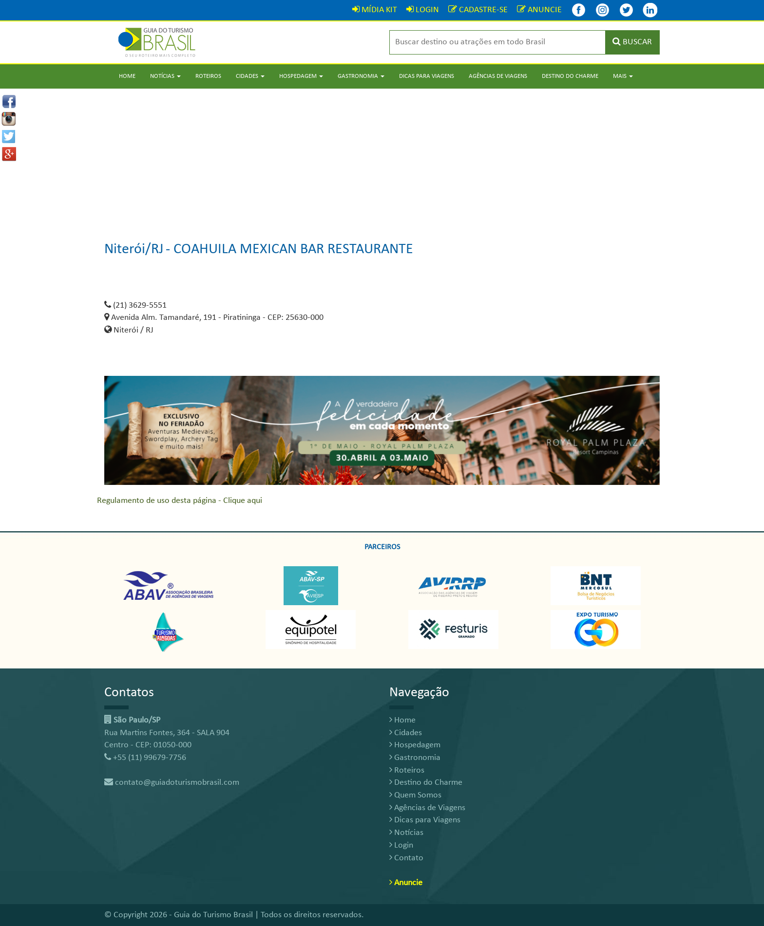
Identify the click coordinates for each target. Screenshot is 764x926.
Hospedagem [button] (301, 76)
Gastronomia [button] (361, 76)
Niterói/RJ (134, 249)
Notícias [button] (165, 76)
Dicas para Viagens (426, 76)
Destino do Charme (570, 76)
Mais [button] (623, 76)
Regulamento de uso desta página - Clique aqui (179, 500)
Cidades (405, 733)
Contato (406, 858)
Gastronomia (414, 757)
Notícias (406, 832)
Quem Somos (415, 795)
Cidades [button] (250, 76)
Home (127, 76)
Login (401, 845)
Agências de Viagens (498, 76)
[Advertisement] (382, 157)
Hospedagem (414, 745)
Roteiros (208, 76)
